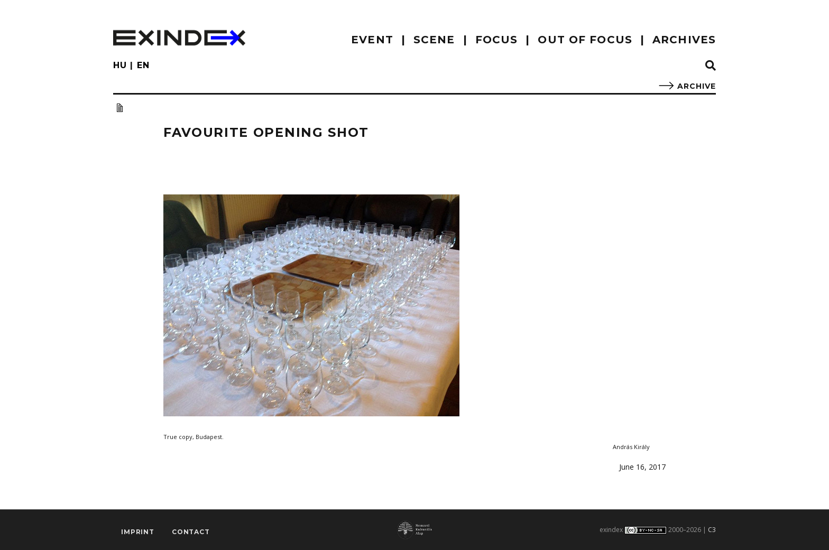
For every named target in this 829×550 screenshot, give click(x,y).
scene (434, 39)
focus (496, 39)
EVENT (372, 39)
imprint (137, 532)
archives (684, 39)
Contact (191, 532)
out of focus (585, 39)
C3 (712, 529)
